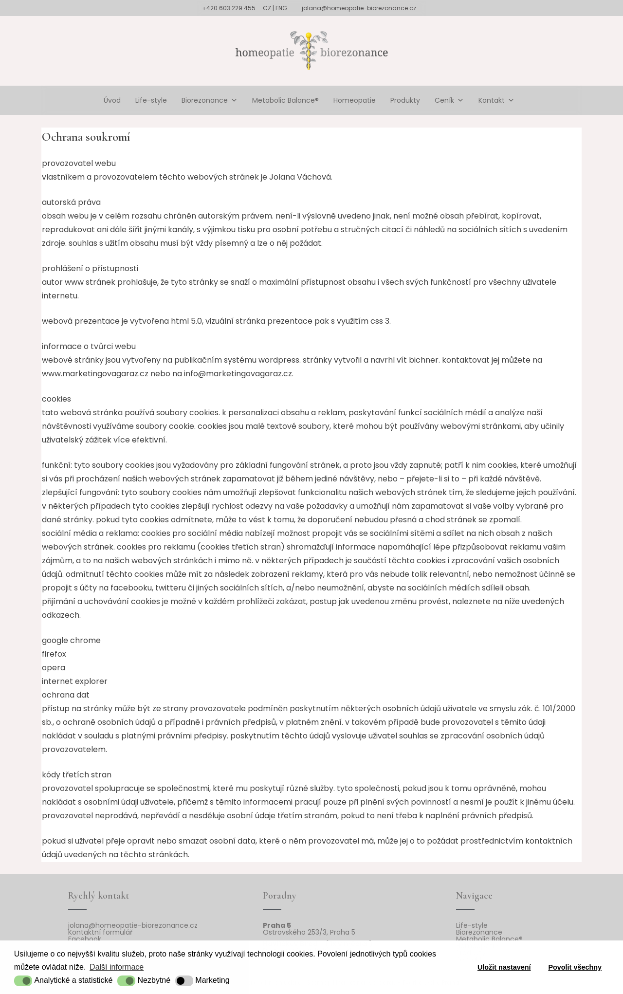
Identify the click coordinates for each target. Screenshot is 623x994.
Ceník (449, 100)
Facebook (84, 939)
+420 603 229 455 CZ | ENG (244, 8)
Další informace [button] (117, 967)
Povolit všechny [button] (575, 967)
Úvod (112, 100)
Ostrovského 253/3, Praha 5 (309, 932)
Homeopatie (354, 100)
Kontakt (496, 100)
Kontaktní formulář (100, 932)
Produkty (405, 100)
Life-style (151, 100)
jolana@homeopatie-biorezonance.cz (359, 8)
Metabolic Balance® (285, 100)
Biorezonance (210, 100)
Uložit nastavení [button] (504, 967)
